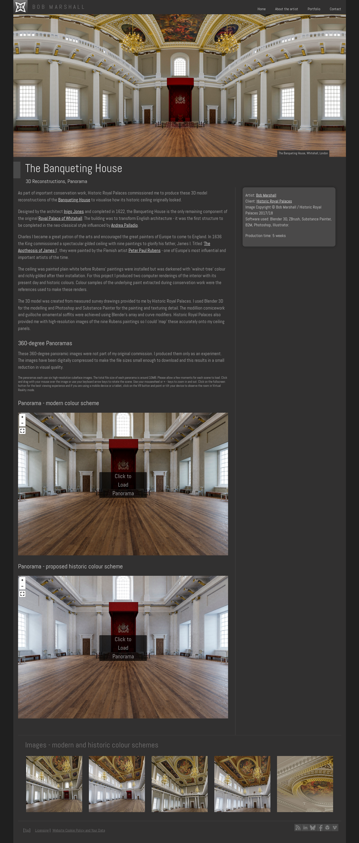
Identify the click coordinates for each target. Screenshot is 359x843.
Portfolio (314, 8)
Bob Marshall (266, 195)
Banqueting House (74, 200)
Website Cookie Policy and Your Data (79, 830)
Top (26, 830)
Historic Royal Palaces (274, 201)
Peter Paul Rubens (145, 250)
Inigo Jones (74, 211)
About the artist (286, 8)
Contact (335, 8)
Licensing (42, 830)
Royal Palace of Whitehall (60, 218)
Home (262, 8)
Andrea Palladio (124, 225)
